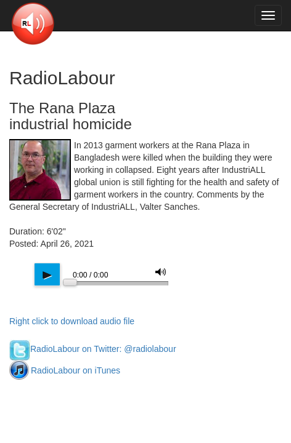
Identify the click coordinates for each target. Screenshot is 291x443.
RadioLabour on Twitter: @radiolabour (92, 349)
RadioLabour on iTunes (64, 370)
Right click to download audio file (71, 321)
